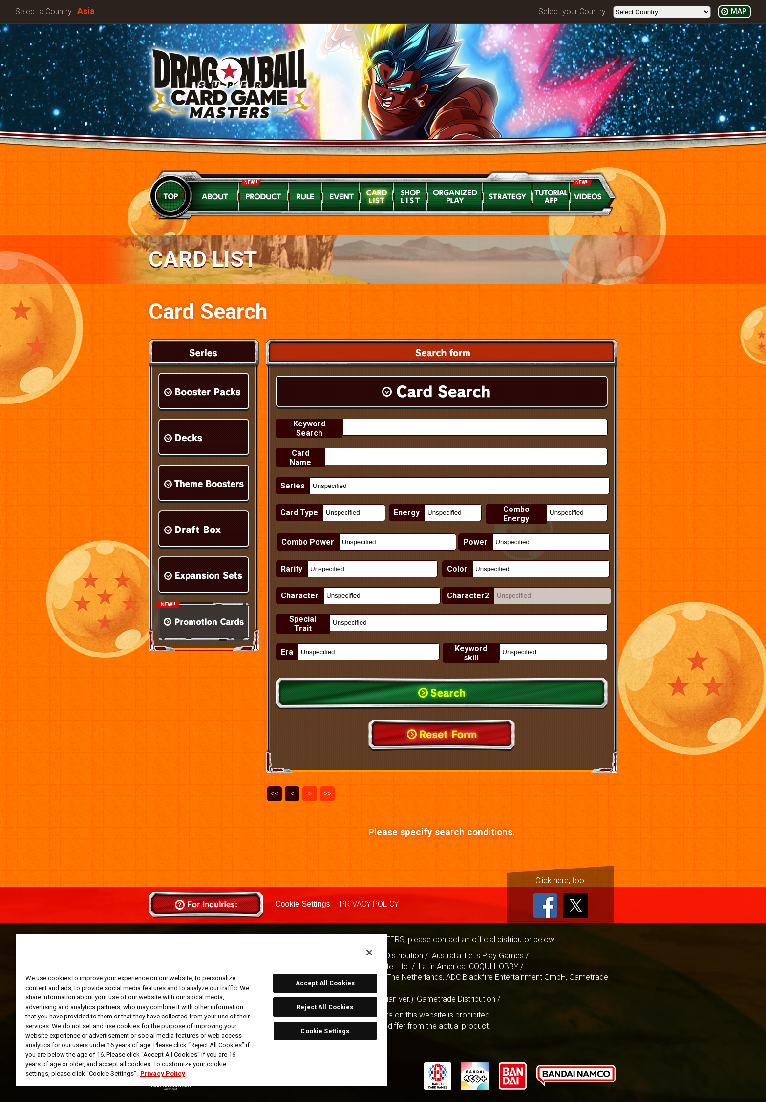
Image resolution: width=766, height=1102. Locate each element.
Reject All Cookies (325, 1007)
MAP (738, 11)
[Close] (369, 952)
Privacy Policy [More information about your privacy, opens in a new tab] (162, 1073)
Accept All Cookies (325, 983)
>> (327, 793)
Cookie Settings (302, 904)
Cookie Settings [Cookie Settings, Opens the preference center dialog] (324, 1031)
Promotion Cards (203, 621)
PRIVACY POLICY (369, 904)
